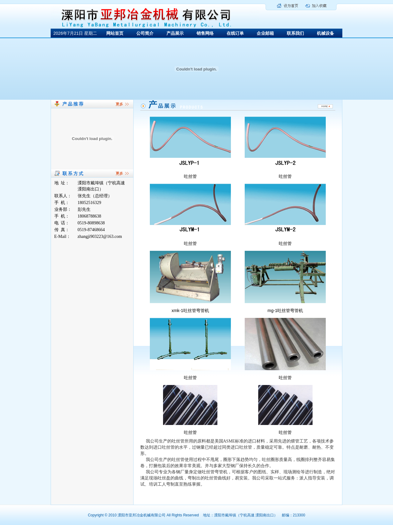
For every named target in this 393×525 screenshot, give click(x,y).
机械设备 (325, 33)
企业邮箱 (265, 33)
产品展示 (175, 33)
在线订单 (235, 33)
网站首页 (114, 33)
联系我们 (295, 33)
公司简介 (145, 33)
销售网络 (205, 33)
